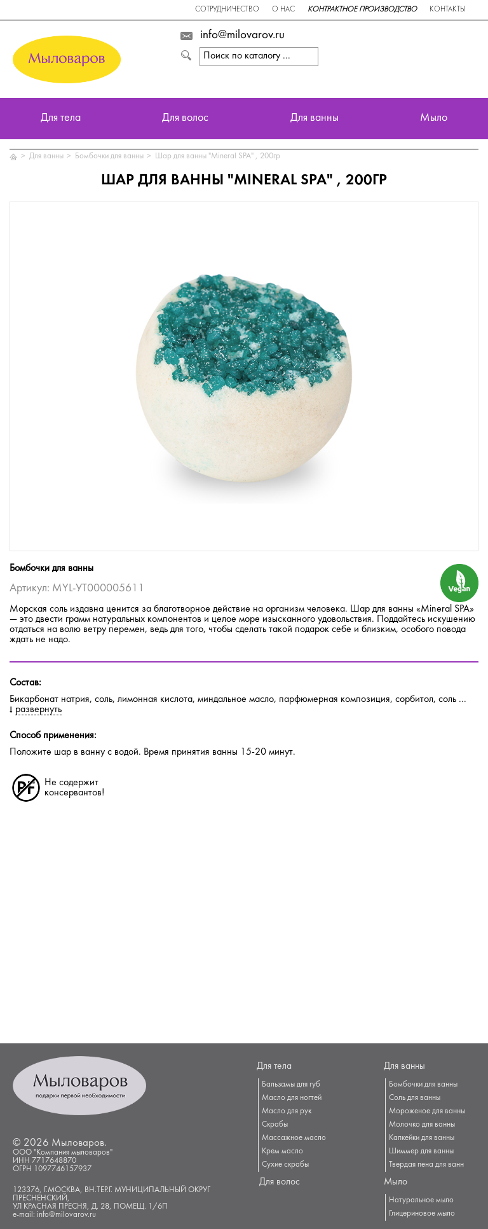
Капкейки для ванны (421, 1138)
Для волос (185, 118)
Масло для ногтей (292, 1098)
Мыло (433, 118)
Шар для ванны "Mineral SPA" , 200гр (217, 156)
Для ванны (314, 118)
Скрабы (275, 1125)
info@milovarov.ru (242, 35)
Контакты (447, 9)
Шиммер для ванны (421, 1151)
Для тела (61, 118)
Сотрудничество (227, 9)
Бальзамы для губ (291, 1084)
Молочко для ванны (422, 1125)
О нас (283, 9)
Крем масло (282, 1151)
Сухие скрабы (285, 1165)
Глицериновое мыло (422, 1214)
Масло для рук (286, 1111)
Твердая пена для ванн (426, 1165)
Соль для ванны (414, 1098)
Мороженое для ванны (427, 1111)
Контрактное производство (362, 9)
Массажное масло (294, 1138)
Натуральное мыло (421, 1200)
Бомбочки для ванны (109, 156)
